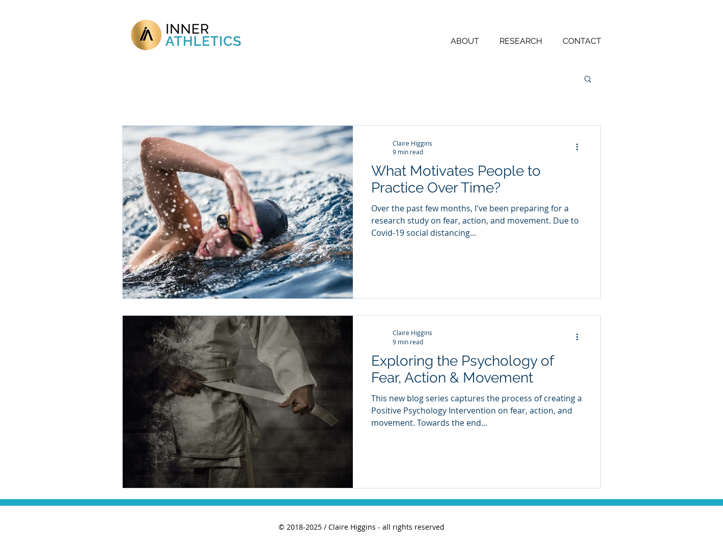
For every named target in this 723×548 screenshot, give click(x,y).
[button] (588, 79)
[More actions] (580, 147)
